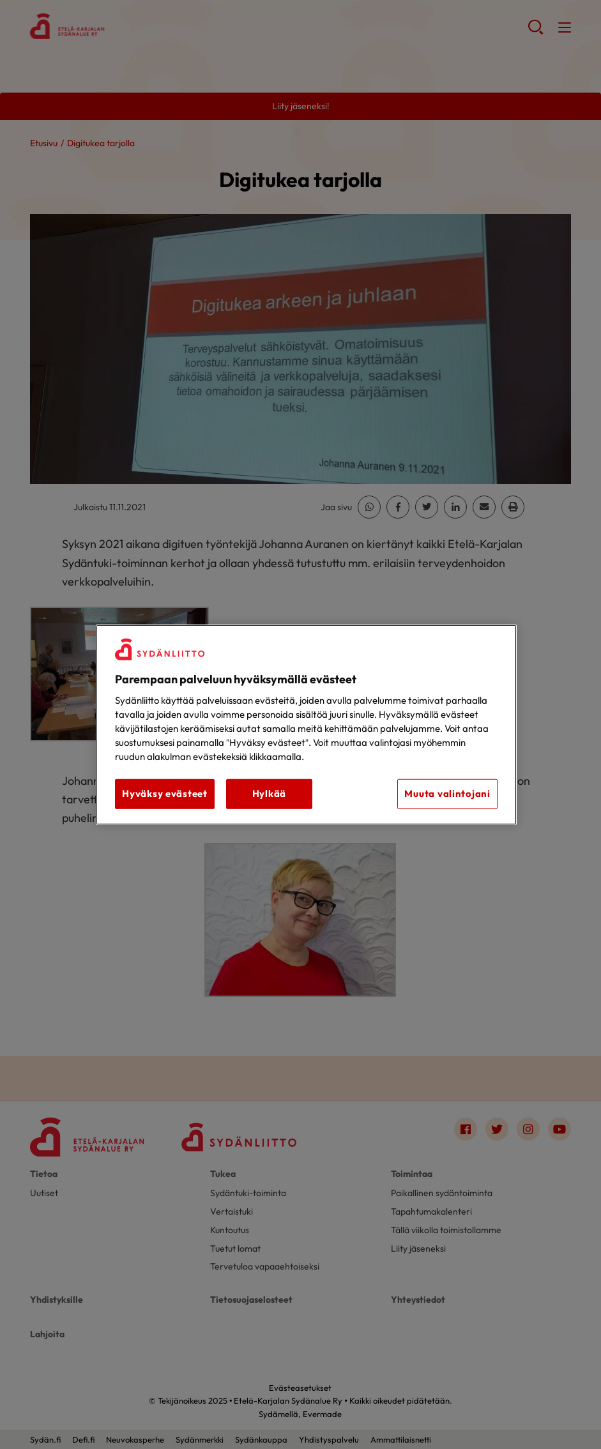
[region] (306, 724)
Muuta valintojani (447, 793)
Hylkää (269, 793)
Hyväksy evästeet (165, 793)
